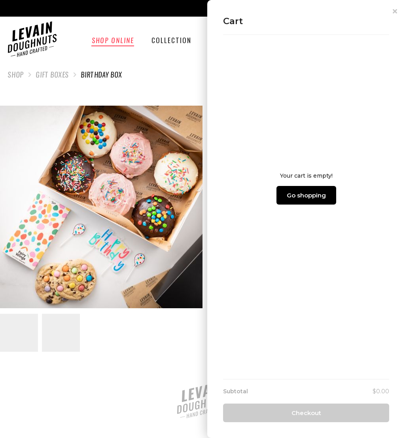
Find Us (322, 40)
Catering (224, 40)
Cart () (372, 40)
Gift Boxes (52, 74)
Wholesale (274, 40)
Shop (16, 74)
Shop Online (114, 40)
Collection (172, 40)
